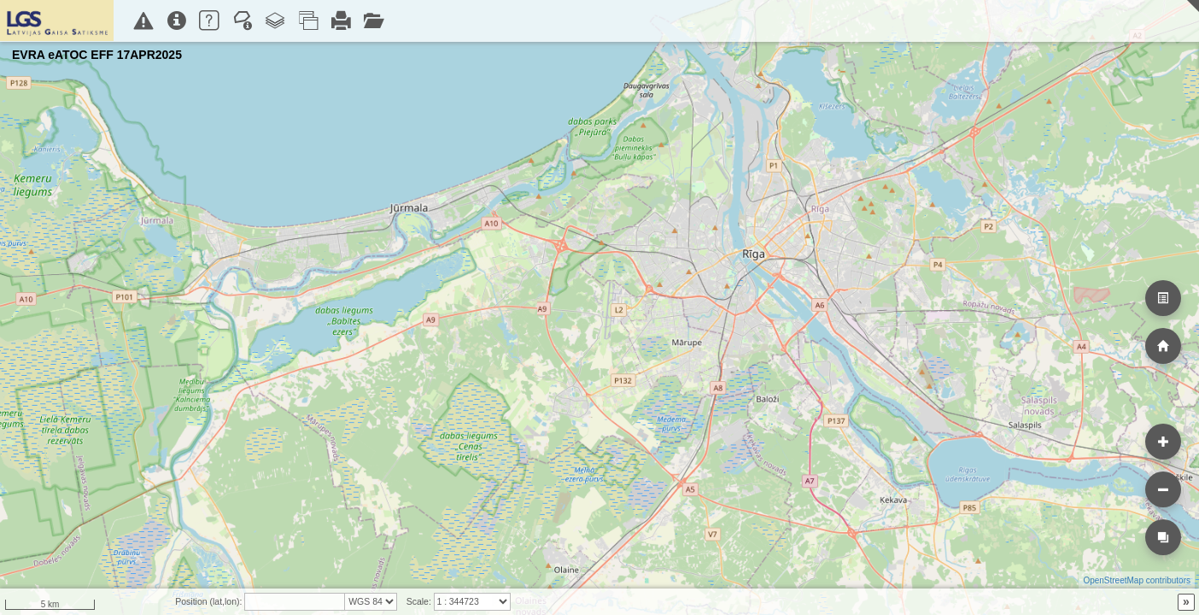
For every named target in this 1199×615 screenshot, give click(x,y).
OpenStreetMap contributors (1136, 580)
